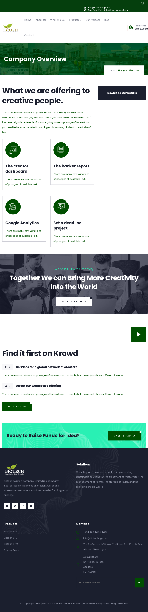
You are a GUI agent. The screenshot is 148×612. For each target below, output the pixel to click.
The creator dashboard (16, 168)
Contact (29, 35)
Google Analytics (22, 223)
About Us (41, 20)
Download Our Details (122, 93)
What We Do (57, 20)
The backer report (71, 166)
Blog (106, 20)
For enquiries (140, 26)
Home (27, 20)
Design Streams (119, 603)
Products (75, 20)
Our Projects (93, 20)
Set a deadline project (67, 225)
